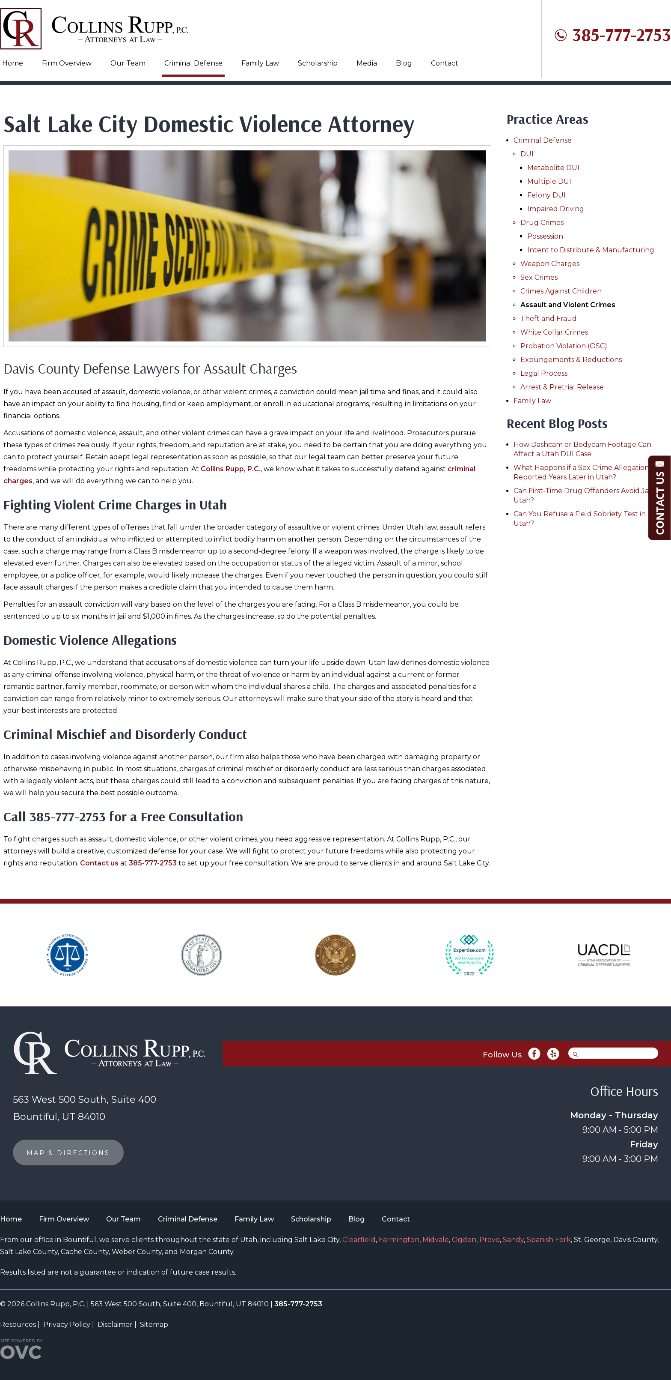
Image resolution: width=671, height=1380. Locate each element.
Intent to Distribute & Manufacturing (590, 250)
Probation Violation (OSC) (563, 346)
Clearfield (359, 1240)
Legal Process (543, 373)
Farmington (399, 1240)
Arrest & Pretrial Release (562, 387)
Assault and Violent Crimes (567, 305)
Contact (444, 63)
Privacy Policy (66, 1324)
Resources (18, 1324)
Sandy (513, 1240)
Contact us (99, 863)
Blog (404, 63)
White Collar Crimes (554, 332)
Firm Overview (67, 63)
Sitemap (154, 1324)
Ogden (464, 1240)
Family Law (260, 63)
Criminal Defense (193, 63)
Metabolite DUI (553, 168)
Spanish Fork (549, 1240)
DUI (527, 154)
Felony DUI (546, 195)
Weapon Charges (549, 264)
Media (366, 63)
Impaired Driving (555, 209)
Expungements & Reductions (571, 360)
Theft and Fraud (548, 318)
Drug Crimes (542, 223)
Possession (545, 236)
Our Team (127, 63)
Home (12, 63)
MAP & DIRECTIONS (68, 1153)
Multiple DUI (549, 181)
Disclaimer (115, 1324)
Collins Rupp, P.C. (231, 469)
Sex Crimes (539, 277)
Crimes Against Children (561, 291)
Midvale (435, 1240)
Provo (489, 1240)
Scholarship (318, 63)
